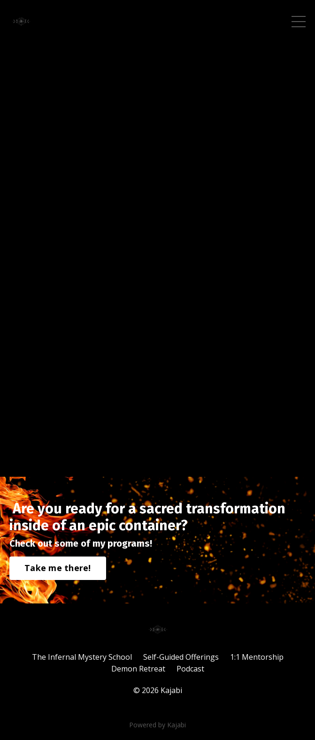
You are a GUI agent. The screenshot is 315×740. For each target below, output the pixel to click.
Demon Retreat (138, 669)
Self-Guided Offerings (181, 657)
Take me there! (57, 567)
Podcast (190, 669)
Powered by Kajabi (157, 724)
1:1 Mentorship (257, 657)
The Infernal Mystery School (82, 657)
